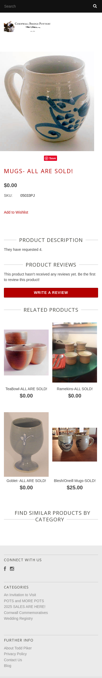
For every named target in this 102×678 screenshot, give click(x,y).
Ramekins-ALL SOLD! (75, 392)
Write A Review (51, 296)
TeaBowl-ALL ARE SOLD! (26, 392)
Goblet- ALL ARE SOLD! (26, 484)
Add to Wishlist (16, 216)
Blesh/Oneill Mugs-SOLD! (75, 484)
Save (52, 161)
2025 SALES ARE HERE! (25, 610)
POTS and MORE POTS (24, 604)
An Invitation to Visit (20, 598)
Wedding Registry (18, 622)
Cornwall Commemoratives (26, 616)
